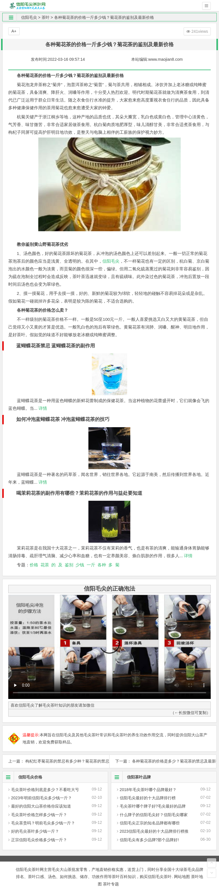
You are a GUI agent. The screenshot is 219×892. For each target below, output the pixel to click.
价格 (34, 564)
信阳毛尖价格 (22, 777)
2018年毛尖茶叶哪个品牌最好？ (148, 789)
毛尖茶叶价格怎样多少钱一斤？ (39, 814)
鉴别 (69, 564)
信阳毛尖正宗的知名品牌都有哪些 (150, 823)
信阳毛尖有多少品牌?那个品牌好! (149, 840)
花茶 (44, 564)
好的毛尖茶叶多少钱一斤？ (35, 831)
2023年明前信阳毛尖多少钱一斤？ (41, 798)
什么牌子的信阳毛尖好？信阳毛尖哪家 (154, 814)
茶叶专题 (111, 884)
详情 (42, 408)
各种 (102, 564)
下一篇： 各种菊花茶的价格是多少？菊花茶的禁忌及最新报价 (162, 761)
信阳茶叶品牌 (131, 777)
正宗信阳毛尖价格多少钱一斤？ (39, 840)
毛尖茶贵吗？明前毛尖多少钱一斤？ (43, 823)
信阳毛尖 (29, 17)
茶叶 (46, 17)
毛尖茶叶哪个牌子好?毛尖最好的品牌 (153, 806)
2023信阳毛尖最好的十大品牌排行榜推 (154, 831)
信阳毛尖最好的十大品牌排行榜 (148, 798)
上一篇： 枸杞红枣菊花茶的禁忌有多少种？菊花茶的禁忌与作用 (56, 761)
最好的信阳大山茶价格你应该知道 (41, 806)
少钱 (80, 564)
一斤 (91, 564)
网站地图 (182, 876)
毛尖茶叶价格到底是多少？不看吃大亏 (45, 789)
